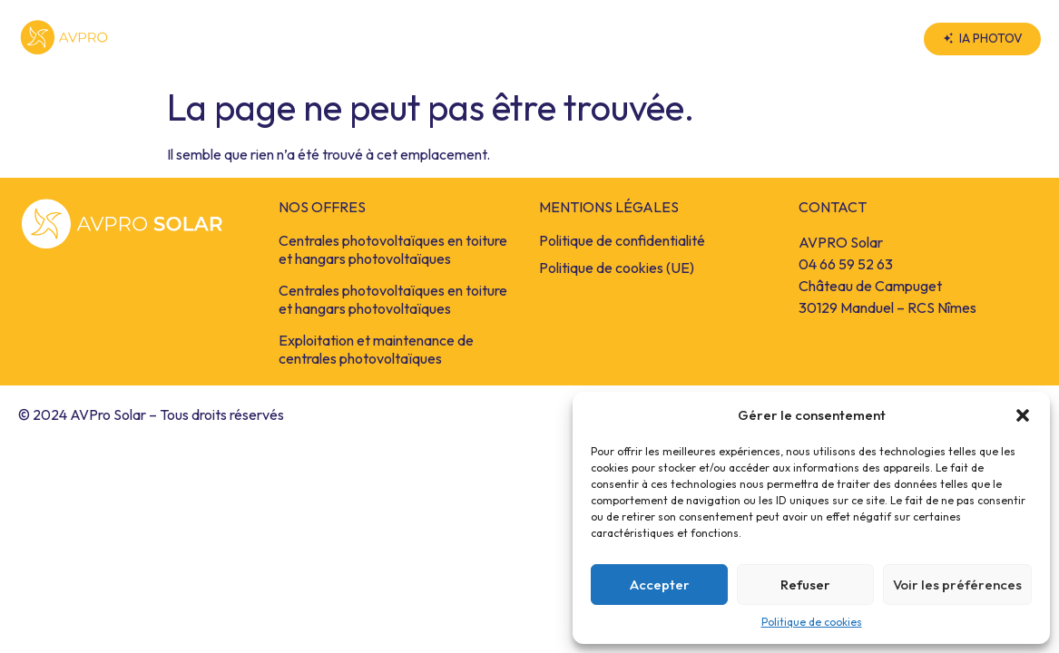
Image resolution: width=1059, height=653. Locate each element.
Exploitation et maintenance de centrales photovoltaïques (376, 349)
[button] (1023, 415)
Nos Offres (533, 39)
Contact (853, 39)
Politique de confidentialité (622, 240)
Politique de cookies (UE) (616, 267)
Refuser (805, 584)
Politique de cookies (811, 622)
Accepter (660, 584)
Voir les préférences (957, 584)
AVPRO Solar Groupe (701, 39)
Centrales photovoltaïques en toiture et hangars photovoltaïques (393, 249)
